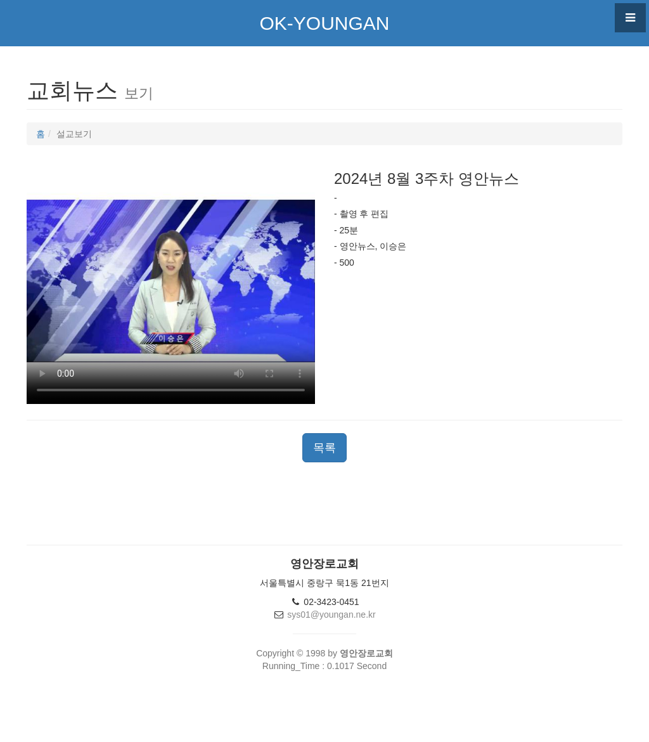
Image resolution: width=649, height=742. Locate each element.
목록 (324, 447)
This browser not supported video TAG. (171, 281)
